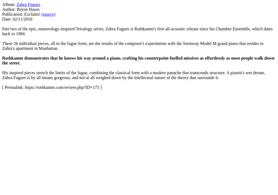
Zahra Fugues (28, 4)
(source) (48, 14)
